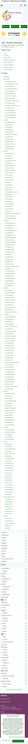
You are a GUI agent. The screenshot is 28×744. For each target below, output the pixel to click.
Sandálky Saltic (9, 285)
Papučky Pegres (9, 422)
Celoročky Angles (9, 319)
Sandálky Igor (8, 254)
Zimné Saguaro (9, 492)
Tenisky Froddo (9, 177)
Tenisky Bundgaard (10, 165)
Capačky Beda (8, 127)
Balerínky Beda (9, 295)
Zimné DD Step (9, 463)
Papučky (6, 391)
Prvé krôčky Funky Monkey (12, 100)
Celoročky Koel (9, 360)
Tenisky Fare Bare (9, 172)
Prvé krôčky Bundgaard (11, 88)
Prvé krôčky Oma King (10, 115)
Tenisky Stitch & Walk (10, 218)
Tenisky (6, 151)
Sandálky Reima (9, 281)
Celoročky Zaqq (9, 389)
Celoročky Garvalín (10, 348)
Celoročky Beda (9, 329)
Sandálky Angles (9, 225)
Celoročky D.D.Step (10, 338)
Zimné (5, 441)
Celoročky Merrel (9, 367)
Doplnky (6, 516)
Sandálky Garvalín (9, 252)
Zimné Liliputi (8, 480)
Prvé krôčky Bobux (10, 91)
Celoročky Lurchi (9, 365)
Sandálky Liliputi (9, 264)
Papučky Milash (9, 417)
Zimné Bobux (8, 456)
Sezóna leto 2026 (8, 69)
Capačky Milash (9, 141)
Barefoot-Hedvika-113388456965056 (14, 689)
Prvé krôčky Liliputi (10, 103)
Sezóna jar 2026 (8, 67)
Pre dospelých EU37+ (9, 497)
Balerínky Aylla (9, 290)
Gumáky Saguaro (9, 439)
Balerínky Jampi (9, 305)
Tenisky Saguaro (9, 208)
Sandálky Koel (9, 261)
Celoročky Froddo (9, 345)
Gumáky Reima (9, 437)
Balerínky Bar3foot (10, 293)
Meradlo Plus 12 (9, 521)
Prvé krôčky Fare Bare (10, 96)
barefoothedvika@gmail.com (8, 713)
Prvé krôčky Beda (9, 86)
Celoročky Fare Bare (10, 341)
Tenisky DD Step (9, 168)
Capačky (6, 120)
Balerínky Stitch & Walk (11, 312)
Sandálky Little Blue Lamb (12, 266)
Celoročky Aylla (9, 321)
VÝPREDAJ (6, 76)
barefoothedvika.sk (5, 702)
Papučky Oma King (10, 420)
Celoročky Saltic (9, 384)
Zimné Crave (8, 461)
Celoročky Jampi (9, 350)
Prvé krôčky (7, 79)
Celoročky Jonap (9, 355)
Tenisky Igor (8, 182)
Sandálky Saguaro (9, 283)
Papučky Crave (9, 405)
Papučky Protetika (9, 425)
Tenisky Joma (8, 187)
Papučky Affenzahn (10, 393)
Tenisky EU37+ (9, 506)
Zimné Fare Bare (9, 465)
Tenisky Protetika (9, 204)
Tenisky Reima (8, 206)
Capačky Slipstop (9, 148)
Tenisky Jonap (8, 189)
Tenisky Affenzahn (9, 153)
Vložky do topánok (10, 523)
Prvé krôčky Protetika (10, 117)
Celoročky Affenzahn (10, 317)
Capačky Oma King (10, 144)
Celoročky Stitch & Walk (11, 386)
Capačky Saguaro (9, 146)
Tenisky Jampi (8, 184)
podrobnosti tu (12, 728)
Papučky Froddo (9, 413)
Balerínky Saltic (9, 309)
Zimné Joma (8, 477)
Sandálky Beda (9, 232)
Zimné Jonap (8, 475)
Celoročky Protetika (10, 374)
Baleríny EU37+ (9, 504)
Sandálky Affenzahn (10, 223)
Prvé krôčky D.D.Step (10, 93)
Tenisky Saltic (8, 211)
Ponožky (7, 528)
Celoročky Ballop (9, 324)
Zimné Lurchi (8, 482)
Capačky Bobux (9, 129)
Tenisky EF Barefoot (10, 170)
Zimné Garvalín (9, 468)
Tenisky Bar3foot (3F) (10, 160)
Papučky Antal (8, 396)
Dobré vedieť (7, 57)
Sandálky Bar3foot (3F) (11, 230)
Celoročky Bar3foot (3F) (11, 326)
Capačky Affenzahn (10, 122)
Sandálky (6, 220)
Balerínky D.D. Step (10, 297)
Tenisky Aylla (8, 156)
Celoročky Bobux (9, 333)
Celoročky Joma (9, 353)
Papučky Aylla (8, 398)
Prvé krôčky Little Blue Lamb (12, 105)
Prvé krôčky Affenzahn (10, 81)
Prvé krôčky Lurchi (9, 108)
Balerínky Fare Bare (10, 300)
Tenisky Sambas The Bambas (12, 213)
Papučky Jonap (9, 415)
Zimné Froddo (8, 470)
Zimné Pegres (8, 487)
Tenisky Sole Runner (10, 216)
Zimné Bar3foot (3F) (10, 449)
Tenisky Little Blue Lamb (11, 192)
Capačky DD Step (9, 132)
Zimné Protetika (9, 489)
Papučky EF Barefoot (10, 408)
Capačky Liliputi (9, 136)
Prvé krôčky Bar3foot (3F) (11, 84)
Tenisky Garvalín (9, 180)
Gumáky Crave (8, 434)
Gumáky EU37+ (9, 509)
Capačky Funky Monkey (11, 134)
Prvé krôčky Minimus (10, 112)
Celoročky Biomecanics (11, 331)
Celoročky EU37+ (9, 511)
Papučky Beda (8, 403)
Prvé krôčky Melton (10, 110)
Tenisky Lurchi (8, 194)
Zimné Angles (8, 444)
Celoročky (6, 314)
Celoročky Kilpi (9, 357)
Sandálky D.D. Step (10, 240)
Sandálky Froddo (9, 249)
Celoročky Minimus (10, 369)
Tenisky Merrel (9, 196)
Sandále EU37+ (9, 501)
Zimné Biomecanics (10, 453)
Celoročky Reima (9, 377)
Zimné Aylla (8, 446)
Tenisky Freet (8, 175)
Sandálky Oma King (10, 273)
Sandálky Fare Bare (10, 244)
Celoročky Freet (9, 343)
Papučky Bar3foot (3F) (10, 401)
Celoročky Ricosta (9, 379)
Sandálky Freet (9, 247)
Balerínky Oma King (10, 307)
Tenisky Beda (8, 163)
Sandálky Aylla (9, 228)
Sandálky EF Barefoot (10, 242)
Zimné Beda (8, 451)
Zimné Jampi (8, 473)
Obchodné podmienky (9, 60)
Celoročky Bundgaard (10, 336)
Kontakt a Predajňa (8, 65)
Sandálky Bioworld (10, 235)
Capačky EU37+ (9, 499)
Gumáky (6, 427)
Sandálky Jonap (9, 257)
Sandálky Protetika (10, 278)
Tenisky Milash (9, 199)
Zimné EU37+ (8, 513)
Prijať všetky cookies (18, 741)
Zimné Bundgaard (9, 458)
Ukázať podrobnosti (6, 740)
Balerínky (6, 288)
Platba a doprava (8, 62)
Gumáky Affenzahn (10, 429)
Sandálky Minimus (10, 271)
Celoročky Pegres (9, 372)
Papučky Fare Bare (9, 410)
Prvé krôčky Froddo (10, 98)
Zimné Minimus (9, 485)
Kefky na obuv (8, 525)
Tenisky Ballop (9, 158)
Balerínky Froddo (9, 302)
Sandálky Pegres (9, 276)
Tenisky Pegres (9, 201)
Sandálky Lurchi (9, 269)
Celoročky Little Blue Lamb (12, 362)
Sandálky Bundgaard (10, 237)
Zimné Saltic (8, 494)
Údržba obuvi (8, 518)
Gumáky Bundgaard (10, 432)
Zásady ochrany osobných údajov (16, 737)
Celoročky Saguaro (10, 381)
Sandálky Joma (9, 259)
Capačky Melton (9, 139)
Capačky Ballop (9, 124)
